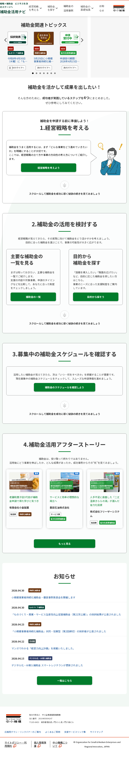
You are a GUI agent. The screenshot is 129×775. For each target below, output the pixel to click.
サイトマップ (96, 738)
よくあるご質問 (52, 738)
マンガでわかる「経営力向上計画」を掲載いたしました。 (43, 654)
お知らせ (101, 8)
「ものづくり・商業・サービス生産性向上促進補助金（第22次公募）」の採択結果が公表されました (66, 620)
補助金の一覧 (33, 303)
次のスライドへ (17, 68)
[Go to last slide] (5, 40)
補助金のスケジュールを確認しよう (64, 393)
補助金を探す (51, 8)
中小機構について (60, 750)
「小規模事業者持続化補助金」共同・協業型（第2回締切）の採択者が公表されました (59, 637)
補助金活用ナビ (14, 8)
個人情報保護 (40, 750)
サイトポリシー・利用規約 (16, 750)
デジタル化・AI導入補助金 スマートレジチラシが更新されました (47, 671)
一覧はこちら (64, 687)
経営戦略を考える (34, 8)
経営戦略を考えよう (49, 174)
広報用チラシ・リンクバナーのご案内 (23, 738)
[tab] (33, 73)
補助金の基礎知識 (85, 8)
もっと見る (64, 550)
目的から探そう (95, 303)
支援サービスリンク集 (75, 738)
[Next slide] (82, 40)
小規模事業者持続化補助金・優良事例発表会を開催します (43, 603)
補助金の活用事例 (68, 8)
